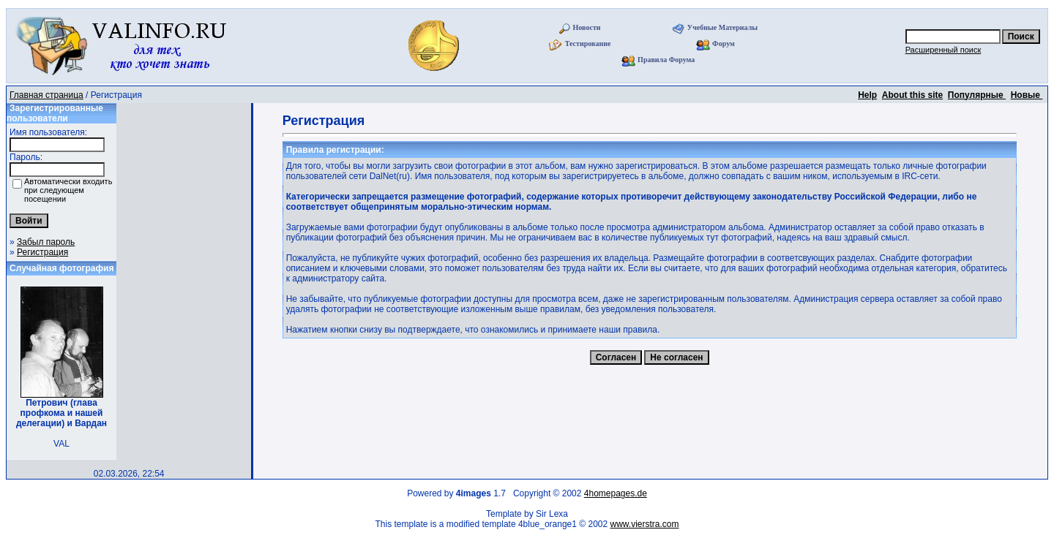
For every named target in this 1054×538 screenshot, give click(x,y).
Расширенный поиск (943, 49)
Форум (723, 43)
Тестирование (588, 43)
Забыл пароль (46, 242)
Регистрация (42, 252)
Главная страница (46, 95)
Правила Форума (666, 60)
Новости (587, 27)
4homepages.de (615, 493)
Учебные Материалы (722, 27)
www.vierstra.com (644, 524)
